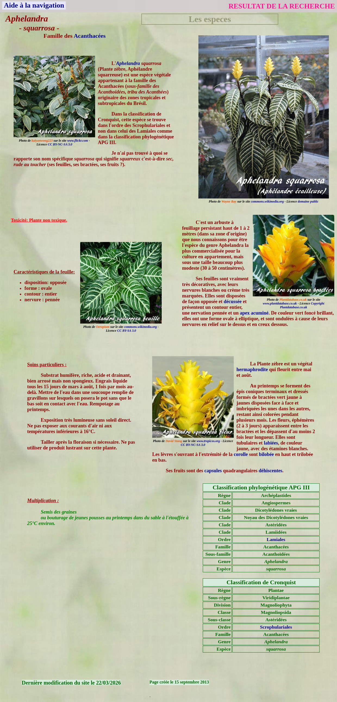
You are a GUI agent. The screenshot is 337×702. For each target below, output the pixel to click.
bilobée (266, 454)
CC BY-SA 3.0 (126, 331)
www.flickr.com (77, 140)
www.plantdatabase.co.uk (280, 303)
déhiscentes (270, 470)
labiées (271, 443)
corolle (241, 454)
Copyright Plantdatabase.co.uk (302, 305)
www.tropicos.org (208, 441)
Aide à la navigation (34, 5)
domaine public (308, 201)
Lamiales (276, 539)
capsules (213, 470)
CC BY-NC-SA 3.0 (60, 144)
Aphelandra (128, 63)
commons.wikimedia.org (267, 201)
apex (245, 313)
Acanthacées (89, 35)
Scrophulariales (276, 627)
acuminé (260, 313)
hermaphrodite (252, 369)
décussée (233, 301)
